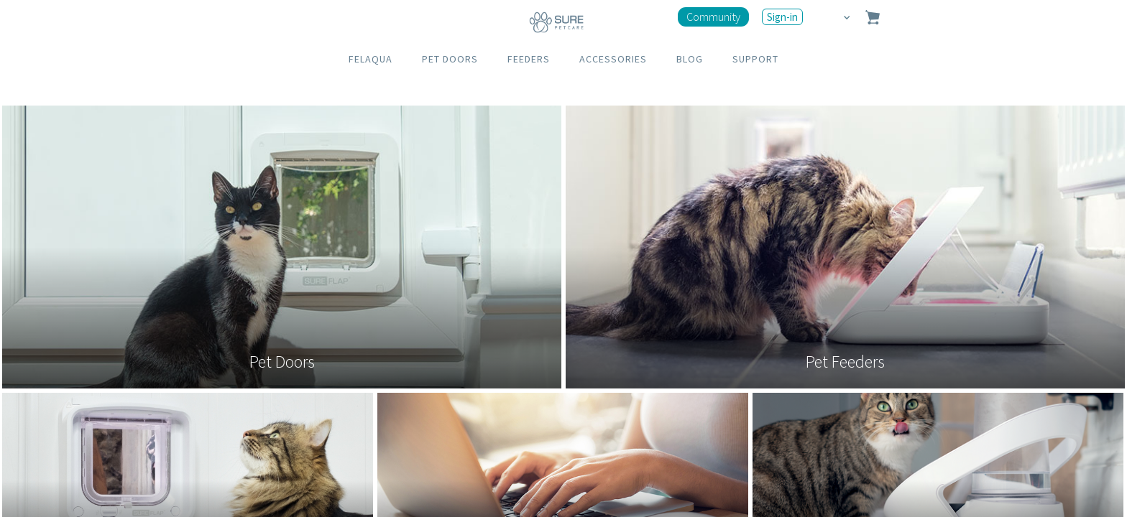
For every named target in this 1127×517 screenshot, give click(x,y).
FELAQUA (370, 58)
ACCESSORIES (613, 58)
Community (713, 16)
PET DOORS (450, 58)
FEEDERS (528, 58)
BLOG (689, 58)
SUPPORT (755, 58)
